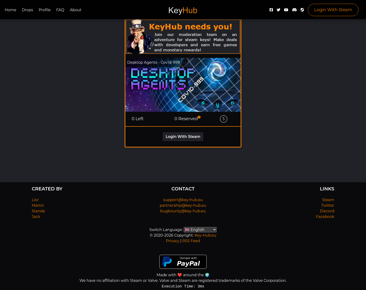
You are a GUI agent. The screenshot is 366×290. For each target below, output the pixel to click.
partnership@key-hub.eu (183, 205)
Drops (27, 10)
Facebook (325, 216)
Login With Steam (333, 9)
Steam (328, 200)
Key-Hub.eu (205, 235)
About (75, 10)
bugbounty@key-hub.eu (183, 211)
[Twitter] (278, 11)
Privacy (172, 241)
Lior (35, 200)
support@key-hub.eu (183, 200)
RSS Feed (191, 241)
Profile (45, 10)
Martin (38, 205)
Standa (38, 211)
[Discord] (294, 11)
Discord (327, 211)
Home (10, 10)
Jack (36, 216)
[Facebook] (271, 11)
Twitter (327, 205)
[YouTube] (286, 11)
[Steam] (302, 11)
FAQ (60, 10)
